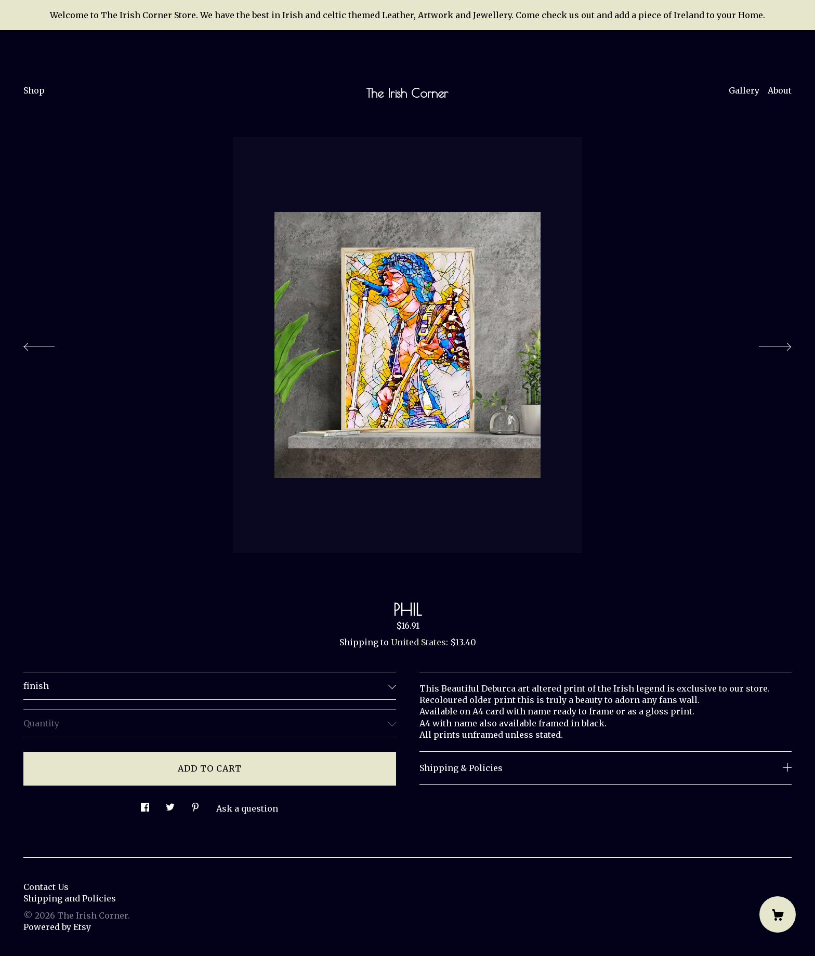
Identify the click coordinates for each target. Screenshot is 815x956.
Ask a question (247, 808)
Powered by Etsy (57, 927)
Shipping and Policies (69, 898)
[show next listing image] (766, 344)
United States (418, 642)
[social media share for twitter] (170, 804)
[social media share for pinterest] (195, 804)
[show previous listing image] (49, 344)
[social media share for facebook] (145, 804)
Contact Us (46, 887)
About (780, 90)
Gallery (744, 90)
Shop (34, 90)
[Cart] (777, 914)
